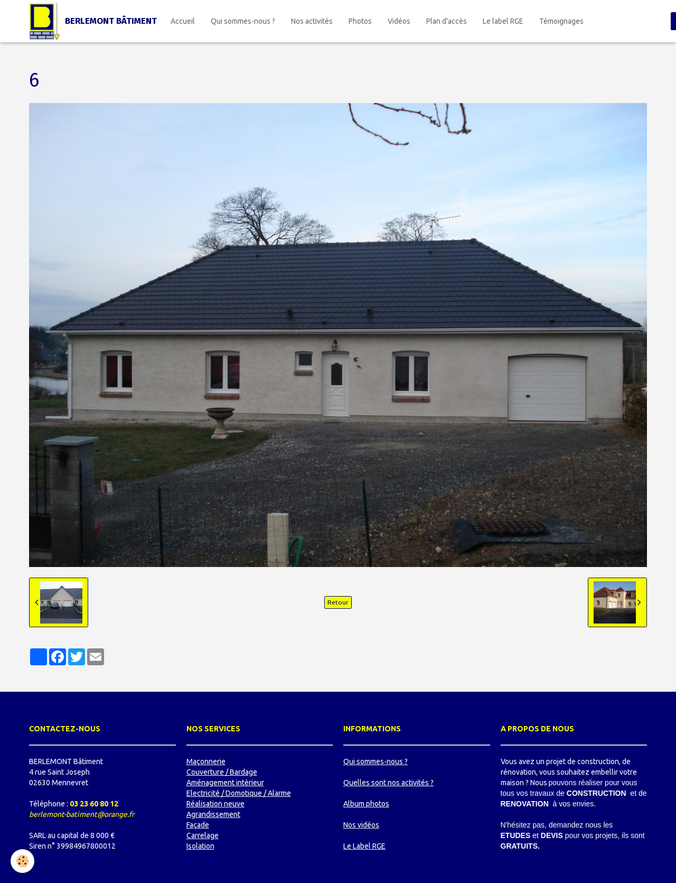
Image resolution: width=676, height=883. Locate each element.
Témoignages (561, 21)
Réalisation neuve (215, 804)
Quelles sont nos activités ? (388, 782)
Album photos (366, 804)
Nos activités (312, 21)
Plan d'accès (446, 21)
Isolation (200, 846)
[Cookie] (22, 861)
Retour (338, 602)
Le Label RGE (364, 846)
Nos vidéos (361, 825)
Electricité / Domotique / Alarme (238, 793)
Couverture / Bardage (221, 772)
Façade (197, 825)
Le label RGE (503, 21)
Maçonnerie (206, 761)
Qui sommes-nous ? (243, 21)
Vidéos (399, 21)
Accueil (183, 21)
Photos (360, 21)
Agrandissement (213, 814)
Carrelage (202, 835)
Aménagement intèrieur (225, 782)
